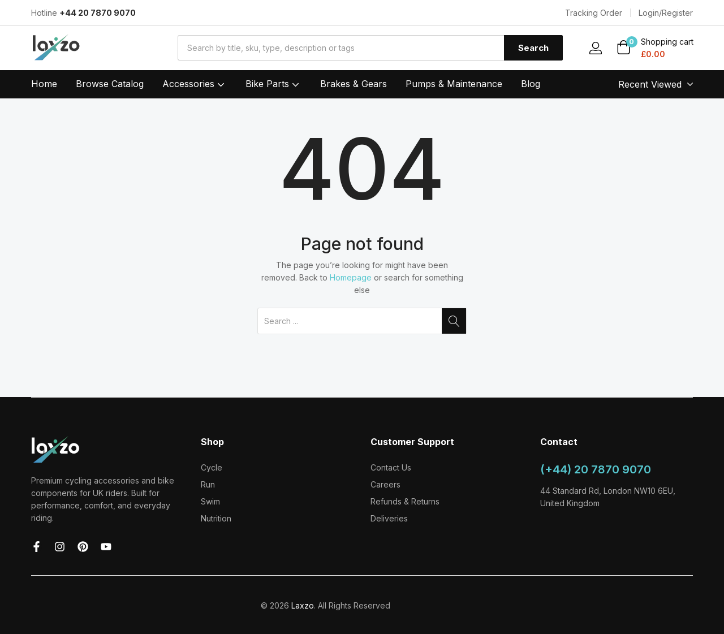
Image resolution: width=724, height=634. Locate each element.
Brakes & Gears (353, 83)
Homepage (351, 277)
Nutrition (216, 518)
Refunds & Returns (404, 501)
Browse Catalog (110, 83)
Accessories (194, 83)
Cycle (211, 467)
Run (208, 484)
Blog (530, 83)
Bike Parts (273, 83)
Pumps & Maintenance (454, 83)
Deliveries (389, 518)
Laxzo (302, 605)
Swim (210, 501)
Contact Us (390, 467)
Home (44, 83)
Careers (385, 484)
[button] (655, 48)
